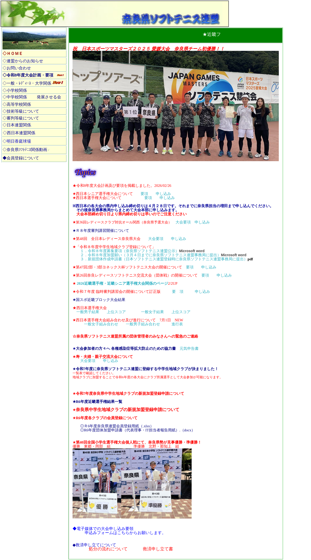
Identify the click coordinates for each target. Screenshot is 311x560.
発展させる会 (49, 97)
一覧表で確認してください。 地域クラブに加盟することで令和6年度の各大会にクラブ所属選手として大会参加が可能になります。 (148, 375)
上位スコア (116, 312)
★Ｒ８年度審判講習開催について (101, 231)
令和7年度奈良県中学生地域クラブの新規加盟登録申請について (130, 393)
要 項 (177, 292)
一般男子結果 (87, 312)
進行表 (177, 324)
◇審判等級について (21, 118)
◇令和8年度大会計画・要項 (28, 75)
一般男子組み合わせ (143, 324)
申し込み (163, 194)
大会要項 (183, 222)
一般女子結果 (152, 312)
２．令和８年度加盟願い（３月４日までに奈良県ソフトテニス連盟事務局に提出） (150, 255)
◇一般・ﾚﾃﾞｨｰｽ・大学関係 (27, 83)
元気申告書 (137, 348)
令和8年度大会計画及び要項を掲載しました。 (115, 186)
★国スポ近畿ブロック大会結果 (99, 300)
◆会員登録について (21, 158)
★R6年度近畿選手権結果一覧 (97, 402)
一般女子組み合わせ (101, 324)
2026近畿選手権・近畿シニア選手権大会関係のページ (122, 283)
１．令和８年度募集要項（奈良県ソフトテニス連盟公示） (129, 251)
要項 (144, 194)
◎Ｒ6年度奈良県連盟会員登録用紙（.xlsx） (117, 426)
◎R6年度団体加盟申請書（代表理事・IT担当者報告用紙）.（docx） (137, 430)
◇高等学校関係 (17, 104)
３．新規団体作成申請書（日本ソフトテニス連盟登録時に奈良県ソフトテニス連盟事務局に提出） (166, 259)
